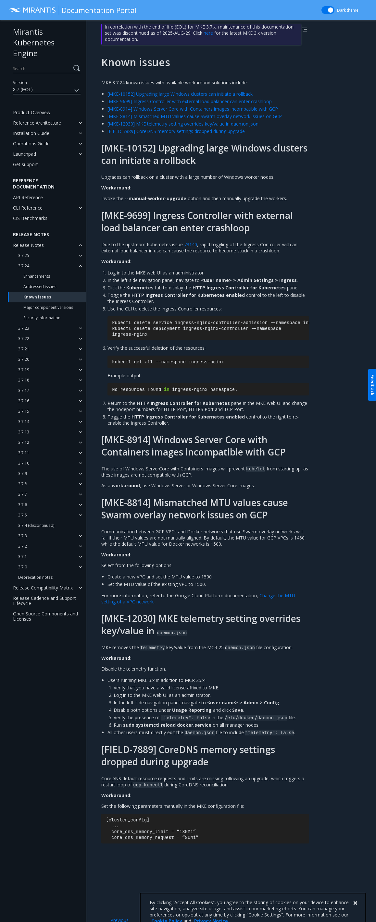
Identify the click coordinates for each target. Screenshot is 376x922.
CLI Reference (28, 208)
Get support (25, 164)
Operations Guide (31, 143)
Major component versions (48, 307)
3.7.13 (23, 432)
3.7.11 (23, 452)
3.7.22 (23, 338)
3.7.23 (23, 328)
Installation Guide (31, 133)
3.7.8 (22, 484)
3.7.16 (23, 401)
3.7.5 (22, 515)
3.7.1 (22, 556)
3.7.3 (22, 536)
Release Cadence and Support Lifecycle (44, 600)
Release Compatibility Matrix (43, 588)
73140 (190, 244)
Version (20, 82)
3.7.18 (23, 380)
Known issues (37, 297)
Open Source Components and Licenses (45, 616)
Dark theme (347, 10)
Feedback (373, 384)
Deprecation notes (35, 577)
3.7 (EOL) (47, 90)
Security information (41, 318)
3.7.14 (23, 421)
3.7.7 (22, 494)
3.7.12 (23, 442)
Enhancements (36, 276)
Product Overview (31, 112)
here (208, 33)
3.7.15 (23, 411)
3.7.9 (22, 473)
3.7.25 (23, 255)
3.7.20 (23, 359)
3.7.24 (23, 266)
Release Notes (28, 245)
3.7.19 (23, 369)
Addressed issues (39, 286)
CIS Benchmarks (30, 218)
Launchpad (24, 154)
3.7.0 (22, 567)
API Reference (28, 197)
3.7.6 (22, 504)
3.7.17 (23, 390)
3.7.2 (22, 546)
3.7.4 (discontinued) (36, 525)
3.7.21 (23, 349)
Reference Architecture (37, 123)
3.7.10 (23, 463)
